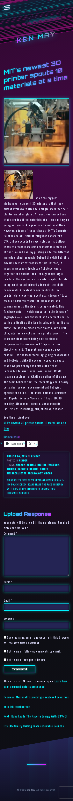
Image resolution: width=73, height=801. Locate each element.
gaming (34, 469)
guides (44, 469)
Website (9, 619)
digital (41, 465)
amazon (20, 465)
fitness (11, 469)
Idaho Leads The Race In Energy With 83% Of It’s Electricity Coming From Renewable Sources (35, 489)
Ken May (36, 37)
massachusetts (16, 473)
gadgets (23, 469)
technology (35, 473)
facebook (53, 465)
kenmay (35, 456)
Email (8, 600)
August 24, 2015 (17, 456)
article (31, 465)
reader (23, 460)
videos (48, 473)
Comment (10, 533)
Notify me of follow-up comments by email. (34, 651)
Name (8, 582)
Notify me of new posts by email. (27, 659)
